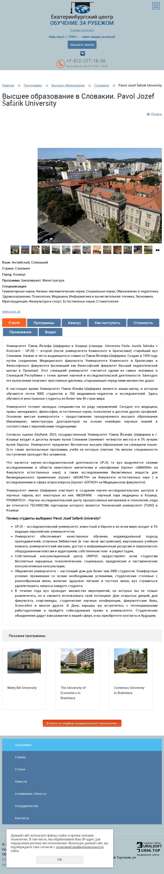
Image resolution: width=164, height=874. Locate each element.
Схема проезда (82, 30)
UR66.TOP (149, 851)
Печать (156, 114)
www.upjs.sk (11, 311)
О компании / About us (30, 794)
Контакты (22, 818)
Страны (20, 757)
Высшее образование (68, 85)
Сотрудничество (26, 806)
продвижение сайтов (148, 855)
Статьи (20, 769)
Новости (21, 781)
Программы (33, 85)
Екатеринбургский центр (82, 14)
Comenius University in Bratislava (129, 690)
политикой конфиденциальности (80, 847)
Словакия (101, 85)
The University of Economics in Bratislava (73, 692)
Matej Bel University (22, 687)
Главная (8, 85)
